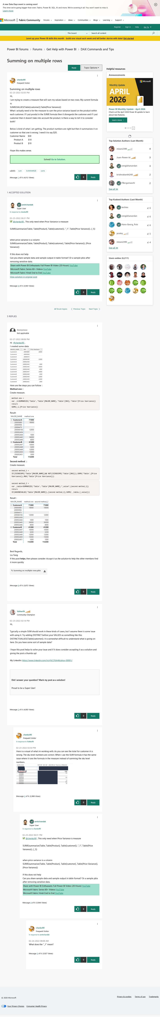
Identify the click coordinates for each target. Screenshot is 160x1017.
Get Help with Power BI (61, 49)
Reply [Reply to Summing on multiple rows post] (93, 177)
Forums (47, 20)
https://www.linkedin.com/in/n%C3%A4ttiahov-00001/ (47, 661)
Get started (128, 38)
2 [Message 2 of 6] (18, 711)
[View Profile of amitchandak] (27, 204)
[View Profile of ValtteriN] (21, 612)
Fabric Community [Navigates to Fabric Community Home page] (29, 20)
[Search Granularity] (77, 33)
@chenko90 (18, 221)
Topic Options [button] (90, 67)
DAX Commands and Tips (97, 49)
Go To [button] (146, 27)
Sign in (128, 27)
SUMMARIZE (31, 171)
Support (118, 20)
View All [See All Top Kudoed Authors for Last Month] (113, 247)
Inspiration (59, 20)
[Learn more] (118, 120)
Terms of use (140, 998)
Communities (83, 20)
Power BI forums (17, 49)
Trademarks (154, 998)
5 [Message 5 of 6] (37, 955)
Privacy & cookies (124, 998)
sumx (43, 171)
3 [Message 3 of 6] (24, 797)
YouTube (73, 265)
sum (20, 171)
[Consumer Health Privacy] (36, 1007)
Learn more (8, 10)
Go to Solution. (58, 159)
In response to (19, 212)
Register (117, 27)
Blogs (95, 20)
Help (137, 27)
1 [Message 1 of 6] (18, 177)
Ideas (70, 20)
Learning (106, 20)
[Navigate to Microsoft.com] (7, 20)
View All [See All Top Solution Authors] (113, 189)
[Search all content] (123, 33)
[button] (74, 68)
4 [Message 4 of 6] (18, 286)
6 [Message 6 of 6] (18, 587)
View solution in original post (23, 276)
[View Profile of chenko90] (21, 79)
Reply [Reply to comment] (93, 292)
